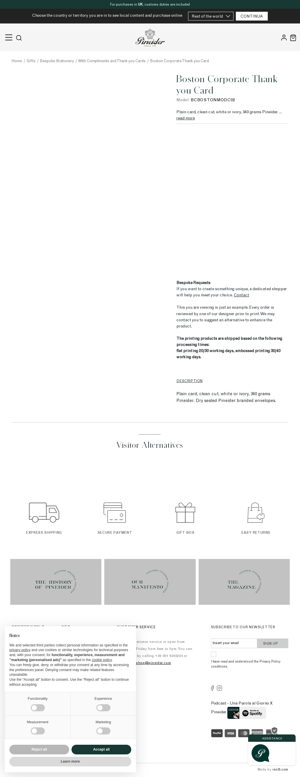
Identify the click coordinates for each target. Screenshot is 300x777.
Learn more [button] (70, 761)
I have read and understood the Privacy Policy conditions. (245, 664)
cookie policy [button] (102, 660)
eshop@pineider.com (152, 663)
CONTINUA (252, 17)
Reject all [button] (39, 749)
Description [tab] (189, 381)
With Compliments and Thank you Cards (112, 61)
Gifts (31, 61)
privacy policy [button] (19, 650)
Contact (241, 295)
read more (185, 118)
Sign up (273, 643)
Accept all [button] (101, 749)
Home (17, 61)
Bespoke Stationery (57, 61)
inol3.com (280, 769)
